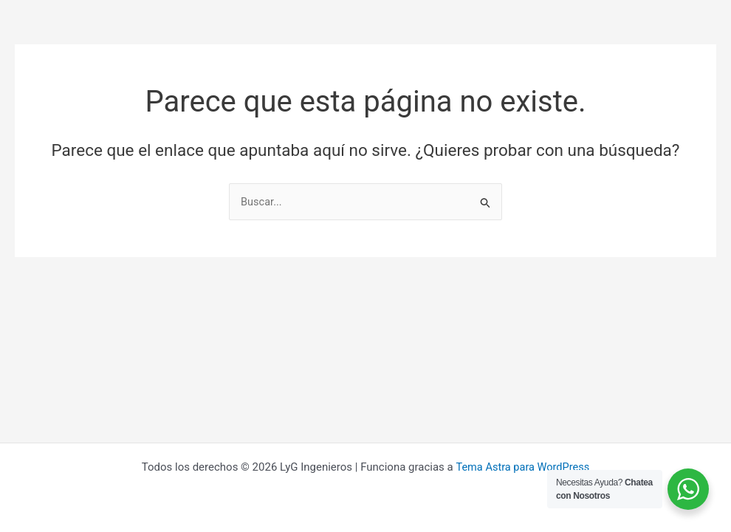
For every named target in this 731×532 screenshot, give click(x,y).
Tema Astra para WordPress (522, 467)
